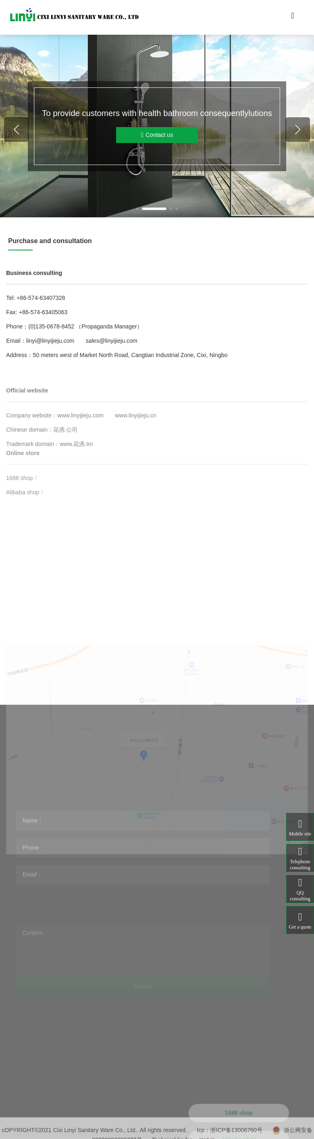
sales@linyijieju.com (111, 340)
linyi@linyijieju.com (50, 340)
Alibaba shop (24, 517)
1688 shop (21, 502)
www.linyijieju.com (80, 449)
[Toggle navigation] (292, 17)
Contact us (157, 135)
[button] (137, 209)
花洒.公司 (65, 463)
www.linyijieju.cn (135, 449)
